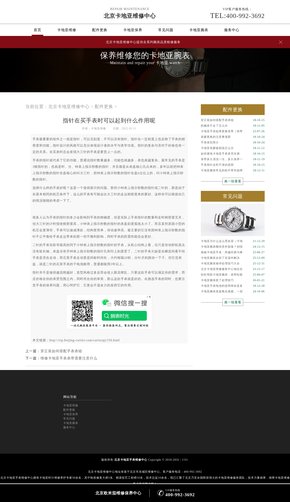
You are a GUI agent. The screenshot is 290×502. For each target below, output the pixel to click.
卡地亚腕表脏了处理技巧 (233, 280)
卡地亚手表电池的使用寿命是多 (233, 286)
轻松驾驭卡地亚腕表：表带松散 (233, 275)
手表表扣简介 (233, 142)
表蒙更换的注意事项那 (233, 137)
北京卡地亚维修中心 (130, 16)
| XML (184, 459)
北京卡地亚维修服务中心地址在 (233, 269)
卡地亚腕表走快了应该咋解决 (233, 258)
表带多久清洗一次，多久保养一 (233, 159)
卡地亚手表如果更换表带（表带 (233, 131)
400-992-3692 (237, 16)
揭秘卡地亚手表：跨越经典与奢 (233, 252)
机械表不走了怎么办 (233, 126)
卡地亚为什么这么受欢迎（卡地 (233, 241)
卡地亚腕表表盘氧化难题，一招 (233, 291)
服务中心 (231, 30)
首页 (37, 30)
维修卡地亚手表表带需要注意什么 (68, 358)
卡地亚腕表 (198, 30)
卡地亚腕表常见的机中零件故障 (233, 170)
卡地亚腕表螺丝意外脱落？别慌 (233, 247)
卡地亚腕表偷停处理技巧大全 (233, 263)
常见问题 (165, 30)
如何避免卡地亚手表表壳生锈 (233, 154)
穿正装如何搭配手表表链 (61, 351)
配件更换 (99, 30)
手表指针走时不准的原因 (233, 165)
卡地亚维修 (66, 30)
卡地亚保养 (132, 30)
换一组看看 (232, 181)
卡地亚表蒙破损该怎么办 (233, 148)
